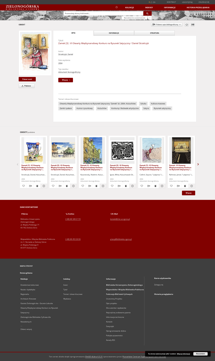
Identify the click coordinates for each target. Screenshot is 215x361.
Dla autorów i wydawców (116, 308)
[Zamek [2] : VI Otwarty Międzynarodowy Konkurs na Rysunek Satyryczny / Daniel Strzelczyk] (63, 150)
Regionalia (25, 294)
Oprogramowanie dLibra (116, 331)
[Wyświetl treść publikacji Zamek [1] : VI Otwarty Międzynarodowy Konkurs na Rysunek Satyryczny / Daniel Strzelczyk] (37, 186)
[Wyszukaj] (147, 13)
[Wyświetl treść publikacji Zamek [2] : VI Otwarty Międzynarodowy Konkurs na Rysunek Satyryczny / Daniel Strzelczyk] (66, 186)
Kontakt (109, 322)
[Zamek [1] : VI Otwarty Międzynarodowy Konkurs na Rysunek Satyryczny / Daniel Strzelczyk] (34, 150)
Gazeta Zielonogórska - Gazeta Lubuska (37, 303)
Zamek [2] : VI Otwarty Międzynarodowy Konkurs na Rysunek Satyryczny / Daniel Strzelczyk (62, 167)
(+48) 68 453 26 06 (73, 239)
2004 (60, 63)
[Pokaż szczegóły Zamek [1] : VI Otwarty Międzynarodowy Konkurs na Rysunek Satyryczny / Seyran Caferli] (161, 186)
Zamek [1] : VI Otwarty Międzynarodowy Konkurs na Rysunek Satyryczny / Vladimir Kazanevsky (91, 167)
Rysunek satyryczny (162, 108)
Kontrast (171, 2)
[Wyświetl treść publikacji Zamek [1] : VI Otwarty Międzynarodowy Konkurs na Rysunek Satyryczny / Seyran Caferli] (155, 186)
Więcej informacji (183, 354)
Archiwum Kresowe (28, 299)
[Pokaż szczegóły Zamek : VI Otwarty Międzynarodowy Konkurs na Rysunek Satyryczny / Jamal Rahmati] (191, 186)
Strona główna (26, 273)
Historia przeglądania (198, 7)
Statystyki (110, 326)
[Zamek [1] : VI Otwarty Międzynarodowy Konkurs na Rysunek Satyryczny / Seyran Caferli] (152, 150)
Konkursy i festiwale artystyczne (125, 108)
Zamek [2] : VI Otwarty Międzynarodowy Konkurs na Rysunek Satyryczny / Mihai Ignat (121, 167)
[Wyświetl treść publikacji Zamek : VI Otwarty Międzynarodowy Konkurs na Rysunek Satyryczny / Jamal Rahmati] (185, 186)
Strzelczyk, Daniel (65, 54)
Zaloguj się (204, 2)
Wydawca (67, 299)
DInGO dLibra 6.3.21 (94, 356)
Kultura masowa (158, 103)
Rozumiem (200, 354)
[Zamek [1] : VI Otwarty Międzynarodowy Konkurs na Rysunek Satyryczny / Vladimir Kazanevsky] (93, 150)
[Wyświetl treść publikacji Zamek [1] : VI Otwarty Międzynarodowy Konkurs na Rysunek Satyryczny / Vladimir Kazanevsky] (96, 186)
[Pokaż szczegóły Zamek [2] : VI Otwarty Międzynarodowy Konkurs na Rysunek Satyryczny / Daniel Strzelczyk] (73, 186)
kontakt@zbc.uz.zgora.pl (120, 219)
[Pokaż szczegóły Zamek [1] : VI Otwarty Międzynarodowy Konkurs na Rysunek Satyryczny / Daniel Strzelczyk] (43, 186)
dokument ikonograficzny (69, 72)
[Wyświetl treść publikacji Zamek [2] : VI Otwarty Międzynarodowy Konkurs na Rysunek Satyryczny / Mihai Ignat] (125, 186)
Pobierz (26, 85)
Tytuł (65, 289)
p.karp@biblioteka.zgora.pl (121, 239)
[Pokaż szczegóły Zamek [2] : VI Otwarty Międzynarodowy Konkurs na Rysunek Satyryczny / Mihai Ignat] (132, 186)
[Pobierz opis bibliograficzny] (30, 186)
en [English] (154, 2)
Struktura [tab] (154, 33)
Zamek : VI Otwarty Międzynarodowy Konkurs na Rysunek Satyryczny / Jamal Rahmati (180, 167)
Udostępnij (187, 2)
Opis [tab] (73, 33)
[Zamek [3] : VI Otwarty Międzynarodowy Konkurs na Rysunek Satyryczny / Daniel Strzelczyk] (35, 53)
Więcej (188, 193)
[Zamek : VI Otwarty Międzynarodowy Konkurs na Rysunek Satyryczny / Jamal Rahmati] (181, 150)
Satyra (146, 108)
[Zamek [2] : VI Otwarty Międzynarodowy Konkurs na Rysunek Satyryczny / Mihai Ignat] (122, 150)
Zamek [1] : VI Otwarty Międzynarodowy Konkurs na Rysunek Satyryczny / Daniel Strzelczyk (32, 167)
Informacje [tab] (114, 33)
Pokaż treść (27, 79)
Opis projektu (111, 303)
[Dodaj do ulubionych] (187, 24)
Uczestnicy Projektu (114, 299)
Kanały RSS (110, 340)
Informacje (170, 7)
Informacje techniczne (115, 317)
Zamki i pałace (66, 108)
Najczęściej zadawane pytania (118, 312)
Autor (65, 285)
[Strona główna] (116, 7)
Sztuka (143, 103)
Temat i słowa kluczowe (73, 294)
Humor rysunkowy (85, 108)
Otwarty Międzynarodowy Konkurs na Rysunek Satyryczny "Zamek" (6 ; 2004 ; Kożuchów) (98, 103)
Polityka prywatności (114, 335)
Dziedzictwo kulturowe (30, 285)
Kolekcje (129, 7)
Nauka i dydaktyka (28, 289)
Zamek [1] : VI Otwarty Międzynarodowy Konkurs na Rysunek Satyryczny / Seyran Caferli (151, 167)
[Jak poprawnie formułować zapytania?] (150, 18)
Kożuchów (102, 108)
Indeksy (149, 7)
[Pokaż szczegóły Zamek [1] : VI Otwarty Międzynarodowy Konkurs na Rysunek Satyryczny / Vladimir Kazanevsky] (102, 186)
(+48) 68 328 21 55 (73, 219)
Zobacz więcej (26, 329)
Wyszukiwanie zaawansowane (134, 18)
